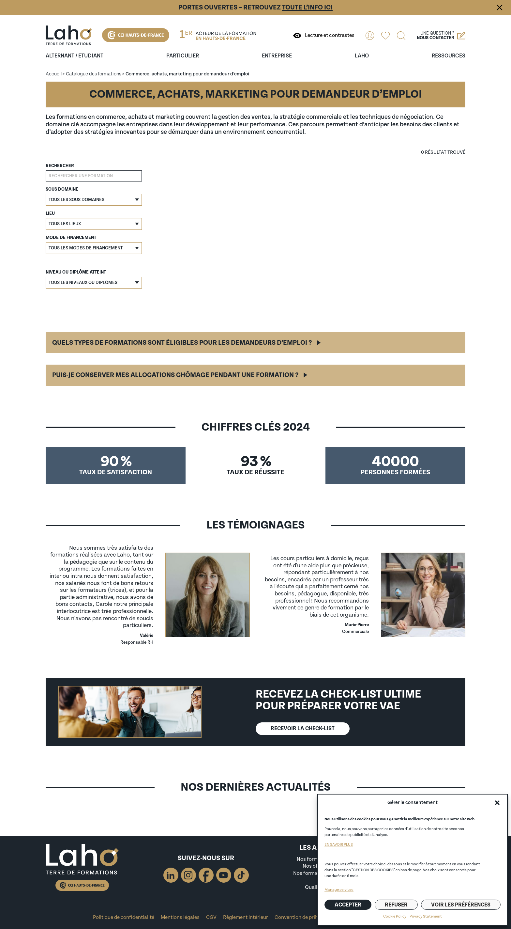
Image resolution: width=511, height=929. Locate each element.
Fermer (499, 7)
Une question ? (441, 35)
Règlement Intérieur (245, 917)
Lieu (50, 213)
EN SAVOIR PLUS (338, 844)
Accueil (54, 74)
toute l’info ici (307, 7)
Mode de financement (71, 237)
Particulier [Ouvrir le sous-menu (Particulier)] (182, 56)
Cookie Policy (394, 916)
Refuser (396, 905)
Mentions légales (180, 917)
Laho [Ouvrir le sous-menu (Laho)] (362, 56)
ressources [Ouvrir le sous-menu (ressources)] (448, 56)
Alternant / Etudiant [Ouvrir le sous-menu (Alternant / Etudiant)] (74, 56)
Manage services (338, 890)
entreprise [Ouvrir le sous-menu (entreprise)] (277, 56)
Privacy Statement (426, 916)
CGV (211, 917)
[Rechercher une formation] (94, 175)
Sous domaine (62, 189)
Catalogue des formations (93, 74)
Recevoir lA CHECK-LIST (303, 728)
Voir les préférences (460, 905)
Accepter (348, 905)
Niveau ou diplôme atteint (76, 272)
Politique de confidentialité (123, 917)
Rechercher (60, 165)
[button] (497, 802)
